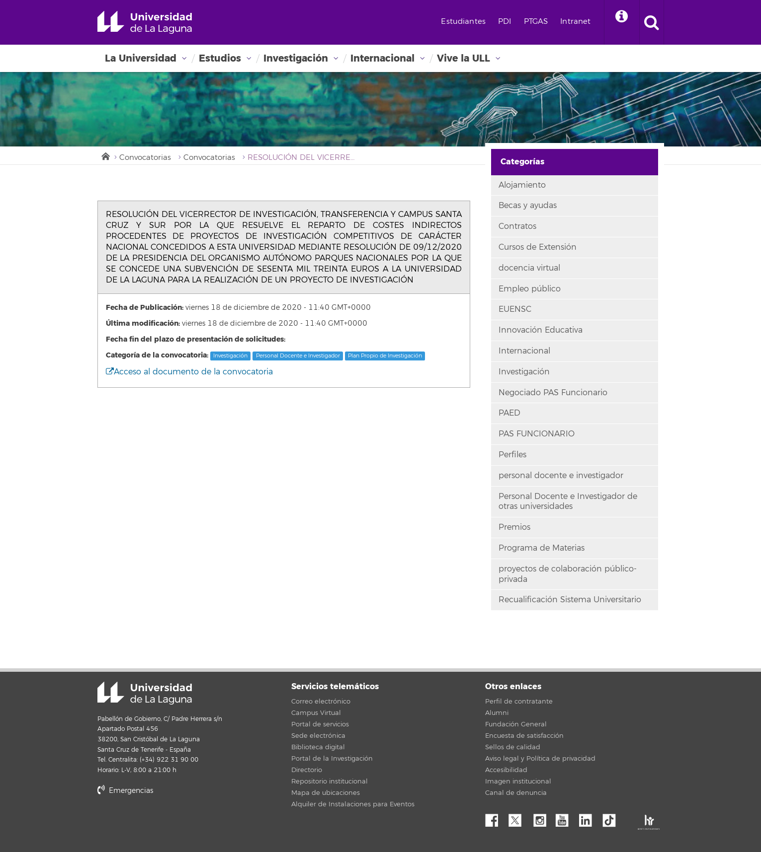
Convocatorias (145, 157)
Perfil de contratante (519, 702)
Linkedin (589, 817)
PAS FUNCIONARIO (537, 434)
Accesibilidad (506, 770)
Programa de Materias (542, 548)
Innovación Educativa (541, 330)
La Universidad (140, 58)
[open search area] (651, 22)
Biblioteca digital (318, 747)
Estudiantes (463, 21)
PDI (504, 21)
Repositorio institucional (329, 781)
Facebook (495, 817)
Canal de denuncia (516, 793)
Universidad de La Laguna (144, 22)
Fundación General (516, 724)
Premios (514, 527)
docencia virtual (529, 268)
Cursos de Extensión (538, 247)
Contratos (517, 226)
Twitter (518, 817)
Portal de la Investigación (332, 759)
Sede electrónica (318, 736)
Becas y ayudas (528, 206)
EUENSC (515, 309)
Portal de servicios (320, 724)
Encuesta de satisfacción (524, 736)
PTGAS (536, 21)
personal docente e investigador (561, 476)
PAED (509, 413)
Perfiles (512, 455)
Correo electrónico (320, 702)
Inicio (104, 155)
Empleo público (530, 289)
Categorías (522, 161)
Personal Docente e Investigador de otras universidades (568, 502)
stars (172, 824)
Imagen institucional (518, 781)
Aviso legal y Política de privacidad (540, 759)
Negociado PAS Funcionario (553, 393)
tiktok (612, 817)
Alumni (496, 713)
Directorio (306, 770)
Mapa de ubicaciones (325, 793)
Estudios (220, 58)
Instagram (542, 817)
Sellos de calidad (512, 747)
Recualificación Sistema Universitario (570, 600)
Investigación (295, 58)
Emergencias (125, 790)
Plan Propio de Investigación (385, 356)
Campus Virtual (316, 713)
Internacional (382, 58)
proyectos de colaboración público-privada (568, 574)
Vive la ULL (463, 58)
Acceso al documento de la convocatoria (189, 372)
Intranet (575, 21)
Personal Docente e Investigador (298, 356)
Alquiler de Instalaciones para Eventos (353, 804)
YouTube (565, 817)
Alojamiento (522, 185)
